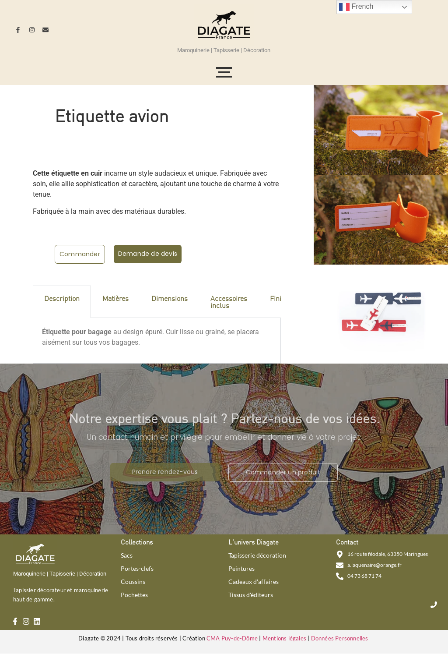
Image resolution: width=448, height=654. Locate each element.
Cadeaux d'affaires (253, 582)
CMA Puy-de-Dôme (232, 638)
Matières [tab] (115, 298)
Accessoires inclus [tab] (228, 301)
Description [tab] (62, 298)
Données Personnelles (339, 638)
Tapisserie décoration (257, 555)
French (356, 7)
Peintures (241, 569)
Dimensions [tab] (169, 298)
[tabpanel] (157, 340)
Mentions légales (284, 638)
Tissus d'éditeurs (250, 595)
